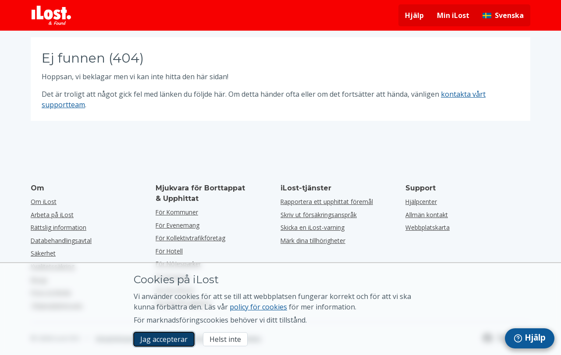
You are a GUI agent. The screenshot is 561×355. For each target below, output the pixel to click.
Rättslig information (58, 227)
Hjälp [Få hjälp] (414, 15)
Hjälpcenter (421, 201)
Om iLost (44, 201)
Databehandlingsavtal (61, 240)
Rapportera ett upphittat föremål (326, 201)
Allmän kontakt (426, 215)
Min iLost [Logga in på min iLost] (453, 15)
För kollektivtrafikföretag (190, 238)
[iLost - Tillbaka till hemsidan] (51, 15)
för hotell (169, 251)
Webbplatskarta (427, 227)
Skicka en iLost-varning (312, 227)
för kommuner (177, 212)
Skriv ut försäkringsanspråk (318, 215)
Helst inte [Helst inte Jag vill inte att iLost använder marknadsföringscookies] (225, 339)
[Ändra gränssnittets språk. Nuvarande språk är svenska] (503, 15)
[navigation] (529, 338)
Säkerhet (43, 253)
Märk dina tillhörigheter (312, 240)
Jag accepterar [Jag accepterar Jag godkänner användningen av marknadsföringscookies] (164, 339)
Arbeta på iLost (52, 215)
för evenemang (177, 225)
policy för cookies (258, 307)
